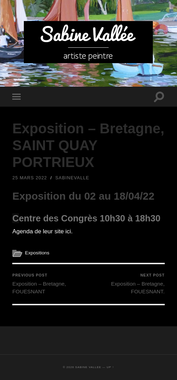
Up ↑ (110, 367)
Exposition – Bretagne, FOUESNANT (49, 283)
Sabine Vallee (88, 367)
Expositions (37, 252)
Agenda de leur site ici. (42, 231)
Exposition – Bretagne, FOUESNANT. (127, 283)
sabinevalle (72, 177)
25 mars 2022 (29, 177)
